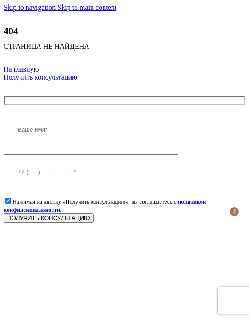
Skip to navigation (30, 7)
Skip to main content (86, 7)
